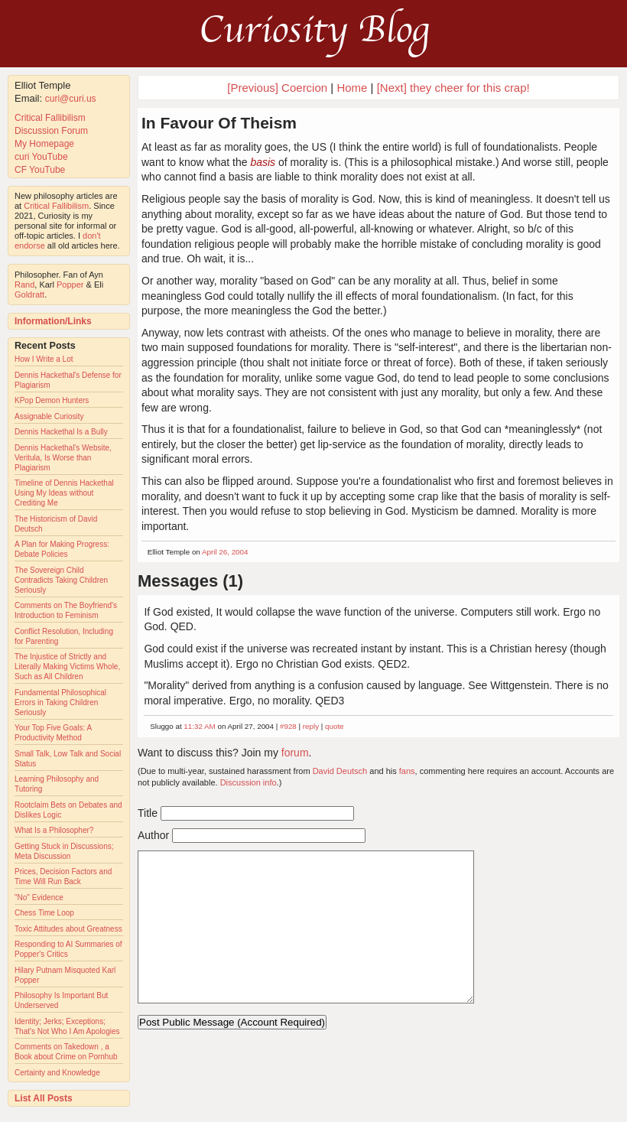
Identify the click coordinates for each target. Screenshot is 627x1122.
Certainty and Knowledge (57, 1072)
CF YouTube (40, 169)
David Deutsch (340, 771)
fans (407, 771)
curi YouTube (41, 156)
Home (351, 87)
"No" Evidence (39, 897)
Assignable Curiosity (49, 416)
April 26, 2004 (225, 552)
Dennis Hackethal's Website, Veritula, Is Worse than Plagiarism (63, 458)
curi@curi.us (70, 98)
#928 (288, 726)
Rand (24, 284)
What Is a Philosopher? (54, 830)
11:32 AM (199, 726)
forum (295, 752)
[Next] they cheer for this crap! (453, 87)
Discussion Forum (51, 130)
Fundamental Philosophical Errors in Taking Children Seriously (60, 702)
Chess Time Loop (44, 913)
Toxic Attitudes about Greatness (68, 929)
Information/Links (53, 321)
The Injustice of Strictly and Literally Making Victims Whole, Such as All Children (67, 666)
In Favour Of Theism (219, 123)
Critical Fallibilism (50, 117)
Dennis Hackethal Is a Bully (61, 432)
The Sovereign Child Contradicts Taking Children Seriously (61, 580)
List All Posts (44, 1098)
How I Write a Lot (44, 359)
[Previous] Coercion (277, 87)
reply (311, 726)
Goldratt (29, 294)
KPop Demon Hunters (52, 400)
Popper (70, 284)
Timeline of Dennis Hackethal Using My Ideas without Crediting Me (64, 493)
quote (334, 726)
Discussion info (248, 782)
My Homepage (44, 143)
